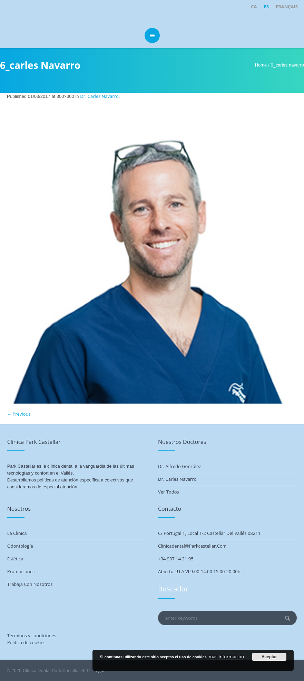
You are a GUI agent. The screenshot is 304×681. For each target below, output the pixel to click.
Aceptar (269, 656)
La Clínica (17, 533)
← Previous (19, 414)
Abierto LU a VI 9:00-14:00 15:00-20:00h (199, 571)
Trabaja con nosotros (30, 584)
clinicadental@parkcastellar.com (192, 546)
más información (226, 656)
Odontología (20, 546)
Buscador (173, 588)
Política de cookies (26, 642)
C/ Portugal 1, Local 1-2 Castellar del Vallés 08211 (209, 533)
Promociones (21, 571)
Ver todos (168, 492)
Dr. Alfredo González (179, 466)
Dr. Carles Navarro (99, 96)
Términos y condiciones (31, 635)
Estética (15, 559)
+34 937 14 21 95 (176, 559)
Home (261, 65)
